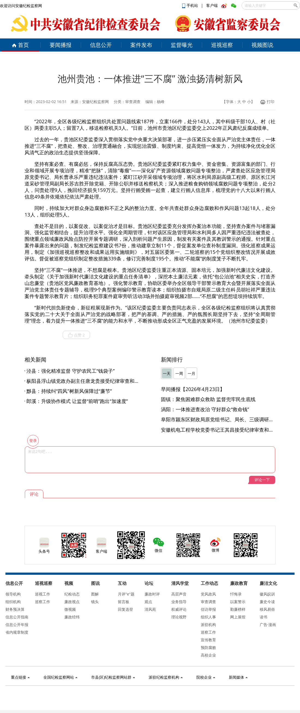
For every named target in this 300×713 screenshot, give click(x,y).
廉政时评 (152, 594)
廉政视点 (72, 601)
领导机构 (13, 594)
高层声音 (179, 594)
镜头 (95, 601)
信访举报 (208, 609)
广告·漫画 (268, 624)
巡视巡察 (222, 45)
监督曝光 (182, 45)
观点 (148, 601)
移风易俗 (267, 609)
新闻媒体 (238, 677)
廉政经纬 (72, 616)
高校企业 (208, 655)
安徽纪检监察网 (95, 101)
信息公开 (101, 45)
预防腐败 (208, 647)
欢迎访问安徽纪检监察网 (21, 5)
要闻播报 (60, 45)
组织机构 (13, 601)
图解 (95, 594)
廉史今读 (267, 601)
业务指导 (179, 601)
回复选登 (125, 609)
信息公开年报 (16, 624)
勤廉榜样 (237, 609)
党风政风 (208, 594)
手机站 (190, 5)
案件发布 (141, 45)
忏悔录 (236, 594)
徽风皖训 (267, 594)
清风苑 (150, 609)
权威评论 (179, 609)
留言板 (123, 601)
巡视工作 (42, 594)
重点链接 (20, 677)
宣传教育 (208, 639)
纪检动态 (72, 594)
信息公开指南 (16, 616)
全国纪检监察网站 (60, 677)
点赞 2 (76, 335)
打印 (267, 101)
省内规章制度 (16, 632)
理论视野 (179, 616)
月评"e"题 (126, 594)
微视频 (70, 609)
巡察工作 (42, 601)
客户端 (212, 5)
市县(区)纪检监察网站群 (113, 677)
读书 (263, 616)
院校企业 (205, 677)
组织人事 (208, 616)
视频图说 (262, 45)
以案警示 (237, 601)
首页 (20, 45)
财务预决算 (15, 609)
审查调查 (208, 601)
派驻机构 (208, 624)
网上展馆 (237, 616)
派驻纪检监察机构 (166, 677)
